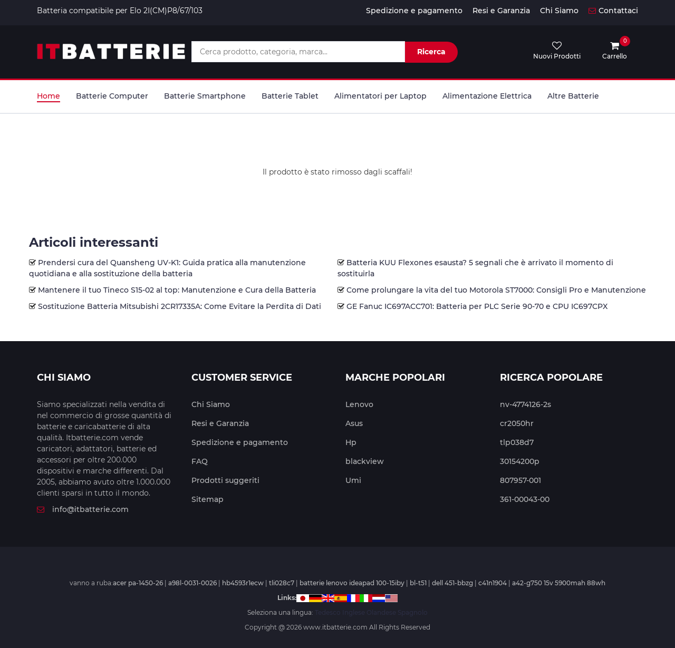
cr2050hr (517, 423)
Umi (353, 480)
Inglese (353, 612)
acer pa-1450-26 (138, 583)
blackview (364, 461)
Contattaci (613, 10)
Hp (350, 442)
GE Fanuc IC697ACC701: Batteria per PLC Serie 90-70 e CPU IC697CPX (477, 306)
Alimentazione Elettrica (487, 96)
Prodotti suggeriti (225, 480)
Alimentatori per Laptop (380, 96)
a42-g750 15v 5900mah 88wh (558, 583)
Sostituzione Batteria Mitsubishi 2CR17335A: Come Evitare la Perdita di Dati (179, 306)
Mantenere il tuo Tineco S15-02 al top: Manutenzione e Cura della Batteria (177, 290)
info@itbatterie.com (83, 509)
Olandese (381, 612)
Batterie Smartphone (205, 96)
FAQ (199, 461)
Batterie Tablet (290, 96)
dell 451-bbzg (452, 583)
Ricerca (431, 51)
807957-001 (520, 480)
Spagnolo (413, 612)
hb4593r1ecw (243, 583)
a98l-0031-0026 (192, 583)
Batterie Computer (112, 96)
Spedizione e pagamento (414, 10)
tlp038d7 (517, 442)
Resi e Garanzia (501, 10)
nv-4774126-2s (525, 404)
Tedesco (328, 612)
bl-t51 (418, 583)
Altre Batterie (573, 96)
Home (48, 96)
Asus (354, 423)
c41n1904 (492, 583)
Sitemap (207, 499)
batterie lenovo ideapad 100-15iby (352, 583)
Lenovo (359, 404)
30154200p (519, 461)
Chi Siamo (559, 10)
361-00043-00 (524, 499)
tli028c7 (281, 583)
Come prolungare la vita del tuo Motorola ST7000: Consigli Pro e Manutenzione (496, 290)
